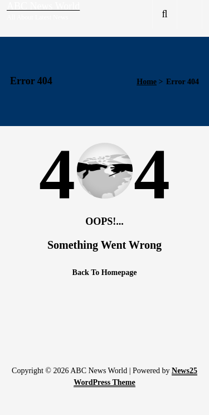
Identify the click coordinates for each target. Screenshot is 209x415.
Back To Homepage (104, 272)
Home (147, 82)
